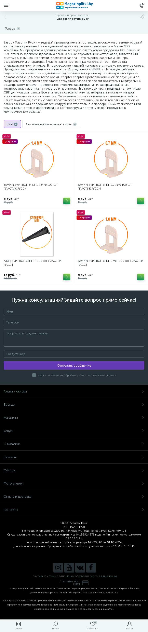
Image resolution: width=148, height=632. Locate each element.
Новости (74, 457)
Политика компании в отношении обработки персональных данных (74, 576)
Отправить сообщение (74, 365)
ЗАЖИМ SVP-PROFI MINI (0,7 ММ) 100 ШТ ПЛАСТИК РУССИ (105, 186)
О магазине (74, 444)
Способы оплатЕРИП (74, 583)
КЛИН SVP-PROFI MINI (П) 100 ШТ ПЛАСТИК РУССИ (32, 262)
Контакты (74, 510)
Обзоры (74, 470)
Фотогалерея (74, 483)
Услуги (74, 431)
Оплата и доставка (74, 496)
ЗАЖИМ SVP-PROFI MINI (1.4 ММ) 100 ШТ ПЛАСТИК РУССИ (31, 186)
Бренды (74, 404)
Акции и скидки (74, 391)
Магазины (74, 418)
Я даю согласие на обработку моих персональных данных (77, 375)
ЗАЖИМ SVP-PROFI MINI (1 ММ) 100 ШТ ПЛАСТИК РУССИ (110, 262)
